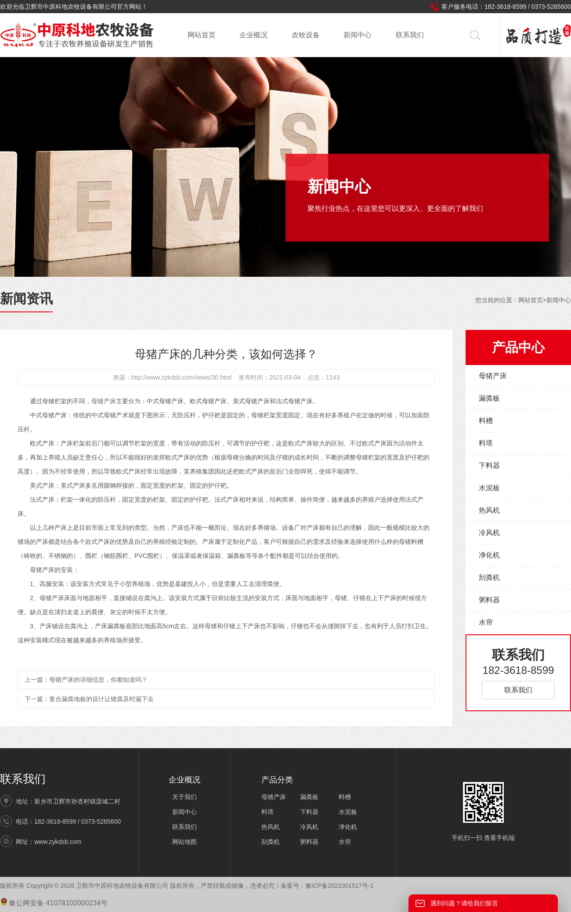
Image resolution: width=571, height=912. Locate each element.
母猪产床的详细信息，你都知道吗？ (98, 679)
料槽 (486, 420)
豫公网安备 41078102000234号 (54, 903)
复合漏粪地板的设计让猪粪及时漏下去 (101, 698)
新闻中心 (357, 35)
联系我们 (410, 35)
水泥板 (489, 488)
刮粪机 (489, 577)
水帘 (486, 622)
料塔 (486, 443)
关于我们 (184, 796)
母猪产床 (103, 401)
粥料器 (489, 600)
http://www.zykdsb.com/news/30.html (181, 377)
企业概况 (253, 35)
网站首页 (202, 35)
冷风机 (489, 532)
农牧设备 (306, 35)
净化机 (489, 555)
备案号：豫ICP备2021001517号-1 (327, 885)
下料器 (489, 465)
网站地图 (184, 841)
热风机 (489, 510)
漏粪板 (489, 398)
